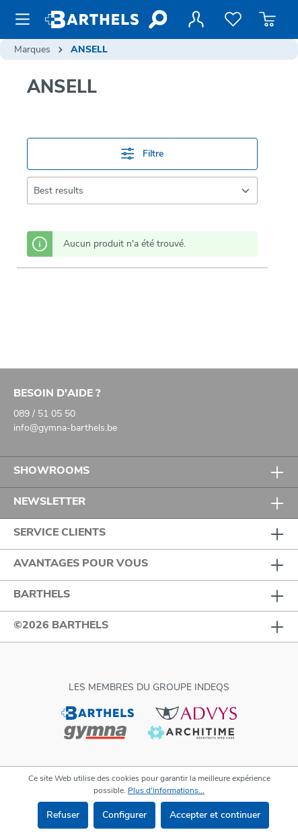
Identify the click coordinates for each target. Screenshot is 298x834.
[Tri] (142, 190)
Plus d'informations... (166, 790)
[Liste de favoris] (233, 19)
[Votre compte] (196, 19)
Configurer (124, 814)
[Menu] (26, 19)
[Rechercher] (157, 19)
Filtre (142, 153)
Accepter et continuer (215, 814)
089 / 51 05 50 (44, 413)
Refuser (62, 814)
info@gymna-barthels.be (65, 427)
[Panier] (267, 19)
